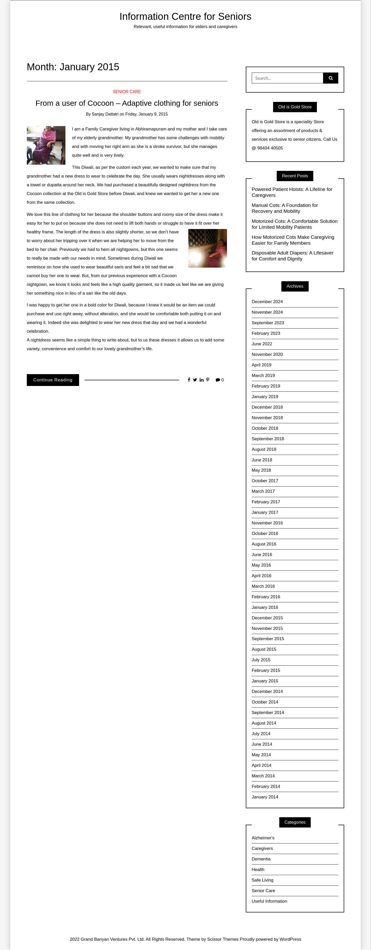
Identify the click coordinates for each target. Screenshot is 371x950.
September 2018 (268, 438)
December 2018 (267, 407)
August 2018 (264, 449)
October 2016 (265, 533)
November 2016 (267, 523)
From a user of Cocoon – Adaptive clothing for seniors (127, 103)
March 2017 (263, 491)
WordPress (290, 939)
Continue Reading (52, 379)
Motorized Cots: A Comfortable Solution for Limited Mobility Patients (295, 224)
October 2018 (265, 428)
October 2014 (265, 702)
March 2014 (263, 775)
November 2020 (267, 354)
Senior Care (127, 92)
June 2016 (262, 554)
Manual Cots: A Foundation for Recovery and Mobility (285, 208)
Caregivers (262, 848)
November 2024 (267, 312)
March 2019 (263, 375)
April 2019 (262, 365)
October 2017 (265, 480)
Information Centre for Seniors (185, 16)
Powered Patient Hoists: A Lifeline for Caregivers (292, 192)
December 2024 (267, 301)
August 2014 (264, 723)
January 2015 (265, 681)
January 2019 (265, 396)
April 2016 (262, 575)
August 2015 (264, 649)
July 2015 (261, 659)
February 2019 (266, 386)
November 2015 (267, 628)
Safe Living (262, 880)
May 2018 (261, 470)
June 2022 (262, 343)
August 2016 (264, 544)
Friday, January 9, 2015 (146, 114)
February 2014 (266, 786)
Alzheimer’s (263, 837)
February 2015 (266, 670)
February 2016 (266, 596)
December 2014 (267, 691)
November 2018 (267, 417)
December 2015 (267, 617)
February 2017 (266, 501)
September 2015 (268, 638)
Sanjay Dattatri (105, 114)
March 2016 (263, 586)
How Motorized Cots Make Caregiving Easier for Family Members (293, 240)
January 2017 (265, 512)
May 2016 (261, 565)
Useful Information (269, 901)
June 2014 (262, 744)
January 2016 (265, 607)
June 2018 (262, 460)
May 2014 (261, 754)
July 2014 (261, 733)
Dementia (261, 859)
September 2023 (268, 322)
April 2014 (262, 765)
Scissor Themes (223, 939)
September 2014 (268, 712)
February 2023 (266, 333)
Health (258, 869)
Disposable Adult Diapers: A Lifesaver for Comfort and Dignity (293, 255)
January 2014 (265, 797)
